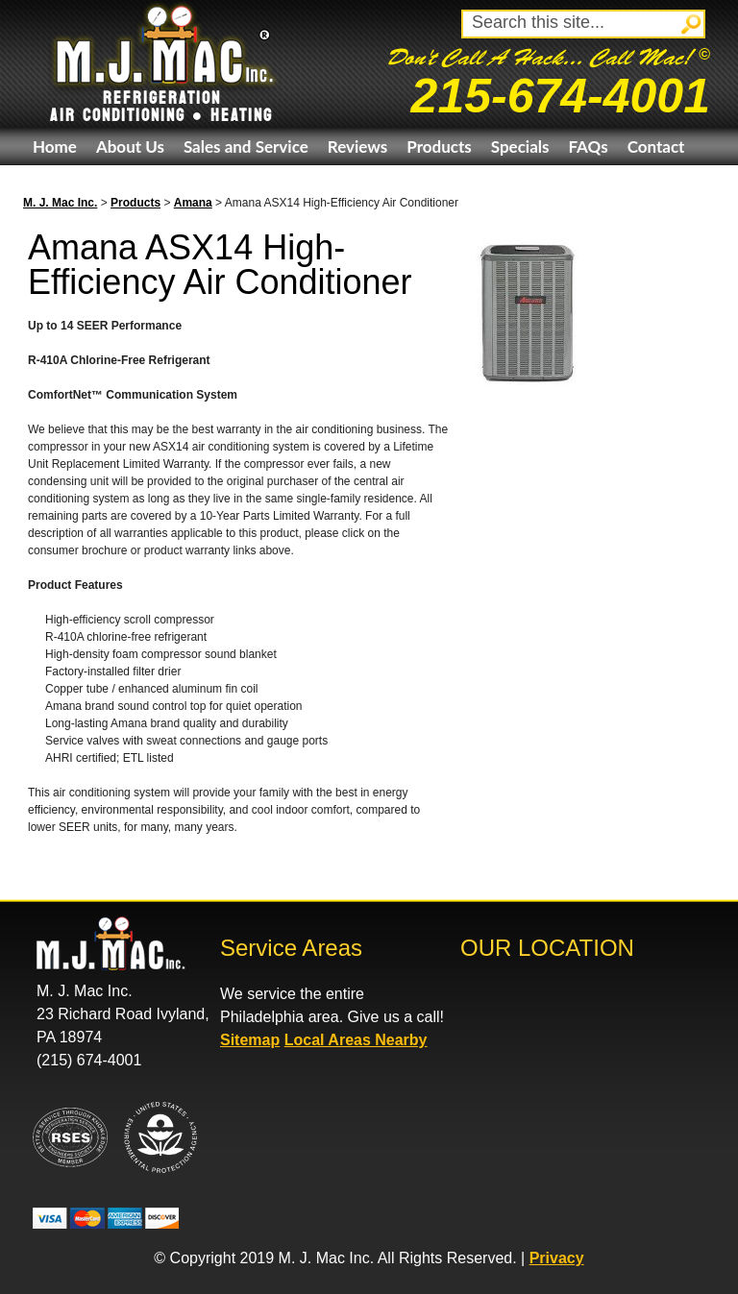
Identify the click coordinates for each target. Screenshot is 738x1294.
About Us (130, 146)
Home (55, 146)
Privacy (556, 1258)
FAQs (587, 146)
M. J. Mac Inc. (60, 202)
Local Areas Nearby (356, 1040)
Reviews (357, 146)
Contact (656, 146)
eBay (50, 184)
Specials (520, 146)
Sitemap (250, 1040)
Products (438, 146)
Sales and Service (246, 146)
